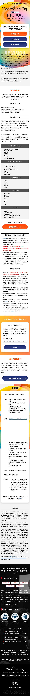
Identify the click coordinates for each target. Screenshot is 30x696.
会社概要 (14, 687)
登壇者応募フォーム (15, 227)
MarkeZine (5, 674)
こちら (6, 301)
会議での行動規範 (13, 556)
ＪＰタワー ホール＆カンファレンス (18, 419)
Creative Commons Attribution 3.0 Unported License (13, 558)
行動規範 (5, 238)
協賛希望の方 (15, 44)
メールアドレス (7, 339)
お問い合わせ (19, 687)
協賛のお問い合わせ (15, 378)
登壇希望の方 (15, 34)
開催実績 (10, 687)
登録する (15, 347)
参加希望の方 (15, 39)
